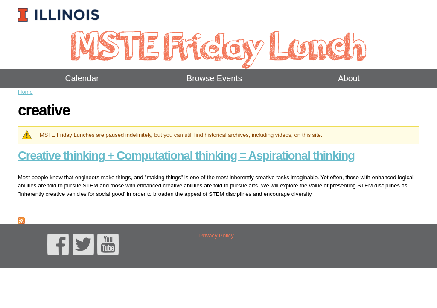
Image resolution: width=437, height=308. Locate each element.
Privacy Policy (216, 235)
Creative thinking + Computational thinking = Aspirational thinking (186, 155)
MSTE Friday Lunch (218, 44)
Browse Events (214, 78)
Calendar (82, 78)
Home (25, 92)
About (349, 78)
